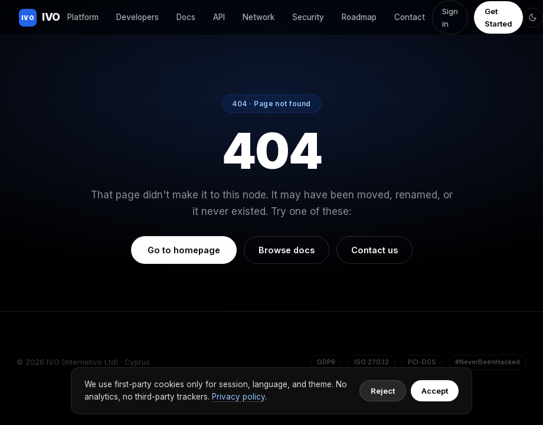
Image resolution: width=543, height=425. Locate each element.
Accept (434, 390)
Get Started (498, 17)
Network (258, 17)
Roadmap (359, 17)
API (219, 17)
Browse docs (287, 250)
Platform (83, 17)
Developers (137, 17)
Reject (383, 390)
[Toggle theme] (533, 18)
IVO (39, 18)
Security (308, 17)
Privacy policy (238, 396)
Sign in (450, 17)
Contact (409, 17)
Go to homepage (184, 250)
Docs (185, 17)
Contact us (374, 250)
